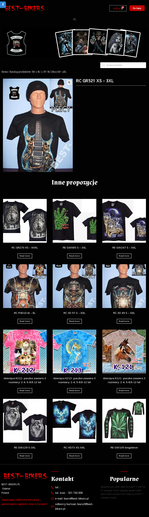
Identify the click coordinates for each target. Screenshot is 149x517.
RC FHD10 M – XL (25, 313)
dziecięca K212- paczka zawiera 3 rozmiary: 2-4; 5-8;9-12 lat (25, 380)
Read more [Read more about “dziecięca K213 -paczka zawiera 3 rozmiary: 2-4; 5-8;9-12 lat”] (74, 391)
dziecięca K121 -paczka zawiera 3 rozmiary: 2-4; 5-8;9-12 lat (124, 380)
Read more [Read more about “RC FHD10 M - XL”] (25, 321)
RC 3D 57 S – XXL (74, 313)
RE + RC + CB (39, 72)
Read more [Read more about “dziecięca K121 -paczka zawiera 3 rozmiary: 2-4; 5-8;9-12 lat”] (124, 391)
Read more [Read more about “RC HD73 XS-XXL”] (74, 456)
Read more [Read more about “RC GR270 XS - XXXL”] (25, 256)
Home (4, 72)
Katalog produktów (20, 72)
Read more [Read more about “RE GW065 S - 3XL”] (74, 256)
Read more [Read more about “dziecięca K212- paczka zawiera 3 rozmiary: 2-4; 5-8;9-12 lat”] (25, 391)
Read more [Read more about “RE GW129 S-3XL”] (25, 456)
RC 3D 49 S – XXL (124, 313)
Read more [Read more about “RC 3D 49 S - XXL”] (124, 321)
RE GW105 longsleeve (124, 447)
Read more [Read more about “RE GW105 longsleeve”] (124, 456)
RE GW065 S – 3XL (74, 247)
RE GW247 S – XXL (124, 247)
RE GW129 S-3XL (25, 447)
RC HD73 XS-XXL (74, 447)
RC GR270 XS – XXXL (25, 247)
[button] (137, 8)
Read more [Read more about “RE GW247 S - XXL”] (124, 256)
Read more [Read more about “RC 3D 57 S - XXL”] (74, 321)
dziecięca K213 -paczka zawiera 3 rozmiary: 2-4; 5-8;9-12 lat (74, 380)
